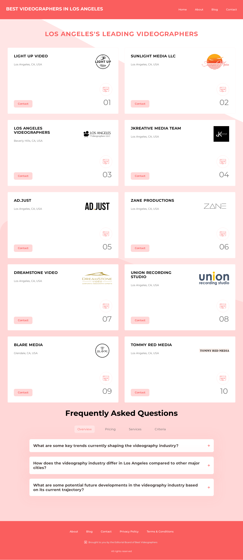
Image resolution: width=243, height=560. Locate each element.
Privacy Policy (129, 531)
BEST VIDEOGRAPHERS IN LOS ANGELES (54, 9)
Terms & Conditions (160, 531)
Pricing (110, 429)
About (199, 9)
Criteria (160, 429)
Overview (84, 429)
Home (182, 9)
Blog (214, 9)
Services (135, 429)
